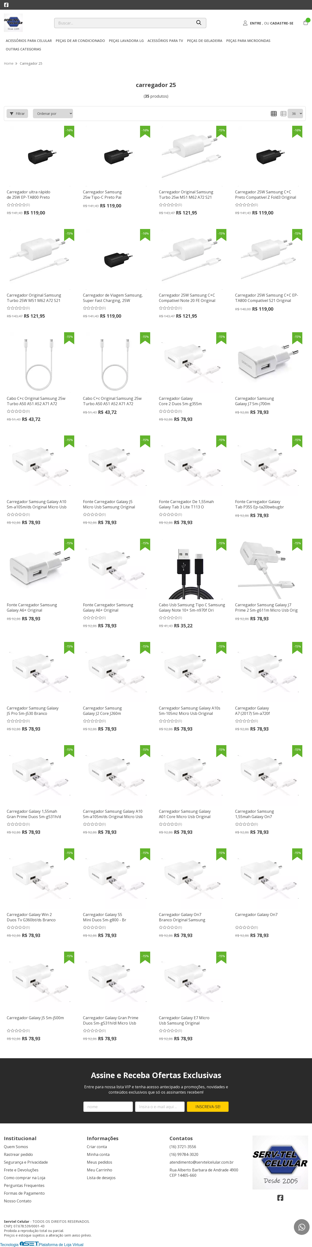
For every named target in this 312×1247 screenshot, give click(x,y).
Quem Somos (16, 1146)
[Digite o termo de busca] (123, 23)
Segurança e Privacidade (26, 1162)
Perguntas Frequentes (24, 1185)
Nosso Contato (17, 1201)
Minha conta (98, 1154)
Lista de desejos (101, 1177)
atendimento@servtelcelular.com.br (202, 1162)
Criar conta (97, 1146)
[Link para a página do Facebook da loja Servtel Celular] (6, 4)
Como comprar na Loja (24, 1177)
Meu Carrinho (99, 1170)
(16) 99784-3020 (184, 1154)
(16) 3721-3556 (183, 1146)
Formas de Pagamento (24, 1193)
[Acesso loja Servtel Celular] (268, 23)
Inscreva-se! (207, 1106)
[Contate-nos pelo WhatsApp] (302, 1227)
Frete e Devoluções (21, 1170)
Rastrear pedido (18, 1154)
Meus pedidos (99, 1162)
